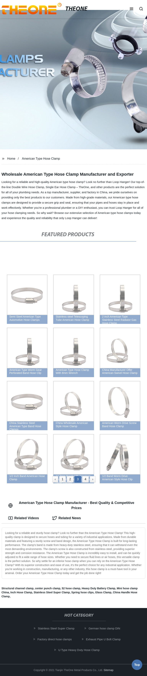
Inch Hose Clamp (21, 592)
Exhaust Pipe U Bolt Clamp (104, 639)
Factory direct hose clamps (56, 639)
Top (137, 665)
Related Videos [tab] (23, 518)
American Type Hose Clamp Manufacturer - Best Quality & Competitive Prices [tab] (71, 505)
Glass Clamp (103, 592)
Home (11, 158)
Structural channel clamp (17, 588)
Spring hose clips (82, 592)
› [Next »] (92, 479)
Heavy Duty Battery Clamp (98, 588)
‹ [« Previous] (55, 479)
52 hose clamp (71, 588)
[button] (131, 9)
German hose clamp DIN (106, 628)
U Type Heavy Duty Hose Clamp (80, 650)
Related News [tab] (66, 518)
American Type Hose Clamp (41, 158)
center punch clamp (47, 588)
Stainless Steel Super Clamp (52, 592)
